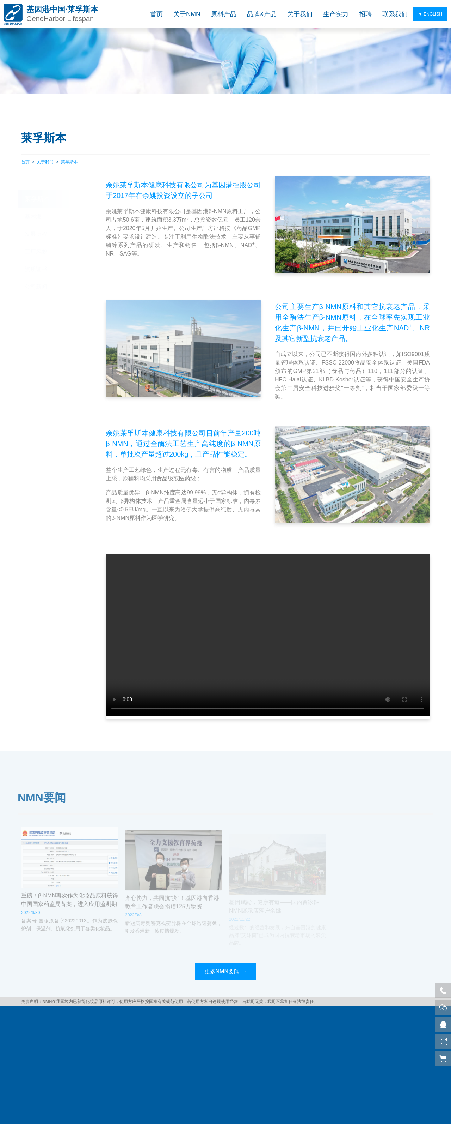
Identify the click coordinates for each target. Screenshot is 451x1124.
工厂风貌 (36, 238)
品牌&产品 (262, 14)
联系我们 (395, 14)
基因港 (33, 202)
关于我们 (300, 14)
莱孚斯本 (69, 162)
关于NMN (186, 14)
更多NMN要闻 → (225, 971)
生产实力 (335, 14)
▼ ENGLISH (430, 14)
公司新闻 (36, 273)
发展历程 (36, 220)
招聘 (365, 14)
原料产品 (223, 14)
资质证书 (36, 255)
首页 (156, 14)
